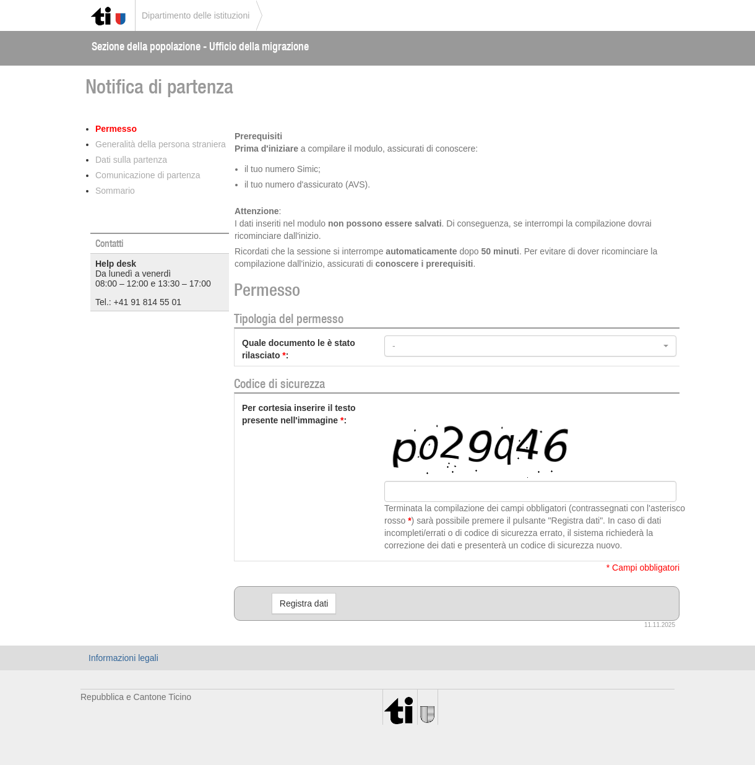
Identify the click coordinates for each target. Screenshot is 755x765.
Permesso (116, 129)
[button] (530, 346)
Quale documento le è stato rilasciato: (298, 349)
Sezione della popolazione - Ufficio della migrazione (200, 46)
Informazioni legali (123, 658)
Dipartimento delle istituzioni (195, 15)
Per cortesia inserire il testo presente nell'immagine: (299, 414)
